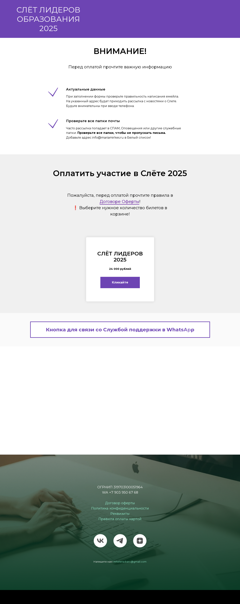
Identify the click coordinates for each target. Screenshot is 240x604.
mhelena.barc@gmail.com (129, 561)
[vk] (100, 540)
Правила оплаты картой (120, 519)
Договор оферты (120, 503)
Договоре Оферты (119, 201)
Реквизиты (120, 514)
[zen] (139, 540)
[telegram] (120, 540)
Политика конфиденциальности (120, 508)
